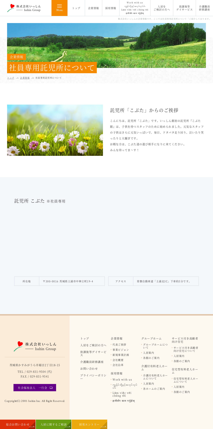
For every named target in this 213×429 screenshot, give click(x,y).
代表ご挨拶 (119, 344)
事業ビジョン (121, 349)
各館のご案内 (151, 357)
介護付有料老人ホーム (154, 367)
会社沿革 (118, 364)
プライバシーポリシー (93, 377)
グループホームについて (155, 346)
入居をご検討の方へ (162, 8)
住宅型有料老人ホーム (185, 371)
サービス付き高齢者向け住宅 (185, 340)
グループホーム (151, 338)
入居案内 (148, 352)
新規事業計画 (121, 354)
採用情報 (110, 8)
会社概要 (118, 359)
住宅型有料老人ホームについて (186, 380)
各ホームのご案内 (154, 388)
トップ (76, 8)
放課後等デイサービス (184, 8)
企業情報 (93, 8)
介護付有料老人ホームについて (155, 377)
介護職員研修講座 (204, 8)
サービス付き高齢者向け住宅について (186, 349)
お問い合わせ (89, 368)
